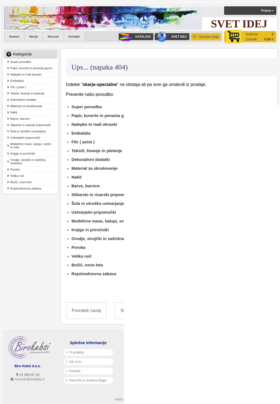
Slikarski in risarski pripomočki (30, 125)
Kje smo (73, 362)
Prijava (267, 10)
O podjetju (75, 352)
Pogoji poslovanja (141, 352)
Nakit (13, 112)
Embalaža (17, 80)
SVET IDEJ (171, 36)
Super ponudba (20, 61)
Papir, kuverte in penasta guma (31, 68)
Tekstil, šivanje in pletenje (27, 93)
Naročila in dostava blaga (86, 380)
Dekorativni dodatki (23, 99)
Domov (14, 36)
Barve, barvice (20, 118)
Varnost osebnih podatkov (147, 362)
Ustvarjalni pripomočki (25, 137)
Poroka (15, 169)
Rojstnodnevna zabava (25, 188)
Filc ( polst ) (18, 87)
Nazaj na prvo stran (140, 310)
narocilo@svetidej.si (30, 379)
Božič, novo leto (21, 182)
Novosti (53, 36)
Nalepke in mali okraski (26, 74)
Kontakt (74, 36)
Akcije (33, 36)
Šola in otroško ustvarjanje (28, 131)
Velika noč (17, 175)
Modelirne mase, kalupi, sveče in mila (30, 145)
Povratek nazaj (86, 310)
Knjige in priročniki (22, 153)
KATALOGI (135, 36)
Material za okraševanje (26, 106)
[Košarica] (250, 36)
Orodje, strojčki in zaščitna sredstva (28, 161)
